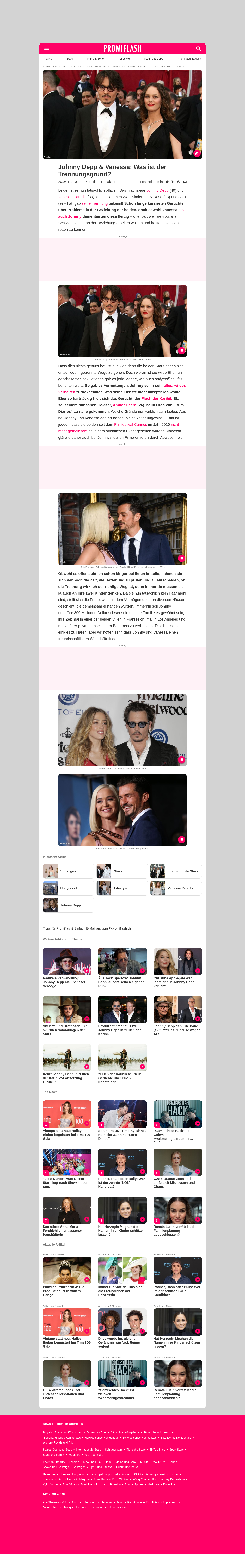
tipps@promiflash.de (116, 928)
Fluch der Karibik (156, 398)
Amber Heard (124, 405)
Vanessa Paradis (72, 197)
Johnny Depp (157, 190)
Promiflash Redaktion (100, 182)
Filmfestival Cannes (130, 424)
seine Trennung (95, 203)
